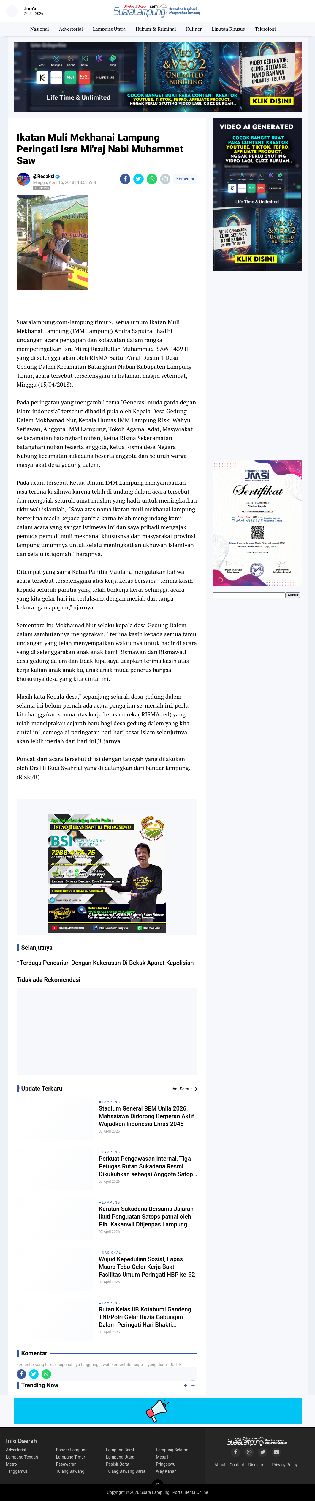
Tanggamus (17, 1471)
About (219, 1464)
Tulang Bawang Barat (125, 1471)
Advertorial (71, 29)
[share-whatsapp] (152, 179)
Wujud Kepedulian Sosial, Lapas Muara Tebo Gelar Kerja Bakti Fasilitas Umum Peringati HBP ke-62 (147, 1267)
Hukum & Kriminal (156, 29)
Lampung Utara (109, 29)
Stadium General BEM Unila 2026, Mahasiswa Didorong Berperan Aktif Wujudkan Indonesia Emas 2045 (146, 1116)
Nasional (39, 29)
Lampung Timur (70, 1457)
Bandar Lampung (71, 1450)
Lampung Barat (120, 1450)
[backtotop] (158, 1485)
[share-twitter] (138, 179)
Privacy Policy (284, 1464)
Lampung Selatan (172, 1450)
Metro (11, 1464)
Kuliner (194, 29)
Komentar (185, 179)
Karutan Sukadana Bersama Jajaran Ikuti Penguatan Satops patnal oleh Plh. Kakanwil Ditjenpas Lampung (146, 1216)
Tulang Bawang (70, 1471)
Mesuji (162, 1457)
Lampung (111, 1102)
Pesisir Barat (117, 1464)
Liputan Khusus (228, 29)
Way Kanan (166, 1471)
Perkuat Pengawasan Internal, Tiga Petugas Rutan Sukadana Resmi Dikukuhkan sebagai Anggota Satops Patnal (147, 1166)
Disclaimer (258, 1464)
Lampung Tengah (22, 1457)
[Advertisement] (106, 1034)
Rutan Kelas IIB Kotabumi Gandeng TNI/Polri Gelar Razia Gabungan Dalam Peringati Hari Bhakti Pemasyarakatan (145, 1317)
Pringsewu (165, 1464)
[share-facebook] (125, 179)
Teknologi (265, 29)
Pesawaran (66, 1464)
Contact (237, 1464)
